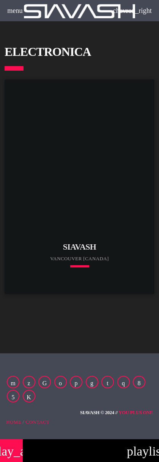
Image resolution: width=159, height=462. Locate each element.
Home (13, 422)
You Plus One (135, 412)
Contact (37, 422)
